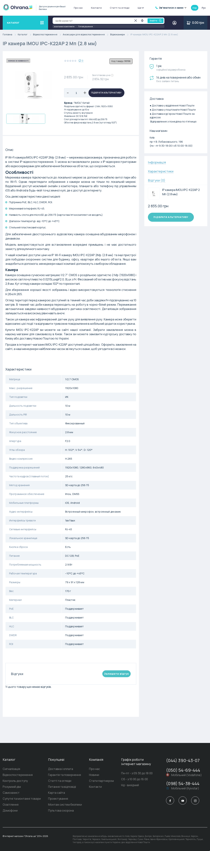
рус (204, 7)
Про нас (78, 7)
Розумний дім (12, 787)
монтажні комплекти (64, 26)
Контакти (96, 7)
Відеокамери (120, 34)
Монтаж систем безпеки (65, 804)
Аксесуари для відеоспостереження (86, 34)
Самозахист (11, 792)
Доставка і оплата (60, 769)
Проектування (58, 798)
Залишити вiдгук (116, 673)
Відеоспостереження (48, 34)
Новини (94, 775)
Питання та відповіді (62, 787)
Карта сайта (56, 792)
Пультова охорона (61, 810)
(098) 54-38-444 (182, 783)
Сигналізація (11, 769)
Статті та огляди (119, 7)
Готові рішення (85, 26)
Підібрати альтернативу (106, 92)
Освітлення (10, 804)
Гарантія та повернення (64, 775)
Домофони (10, 810)
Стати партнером (101, 781)
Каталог (25, 34)
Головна (10, 34)
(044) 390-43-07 (183, 760)
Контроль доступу (15, 781)
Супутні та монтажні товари (22, 798)
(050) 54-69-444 (183, 770)
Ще (141, 7)
